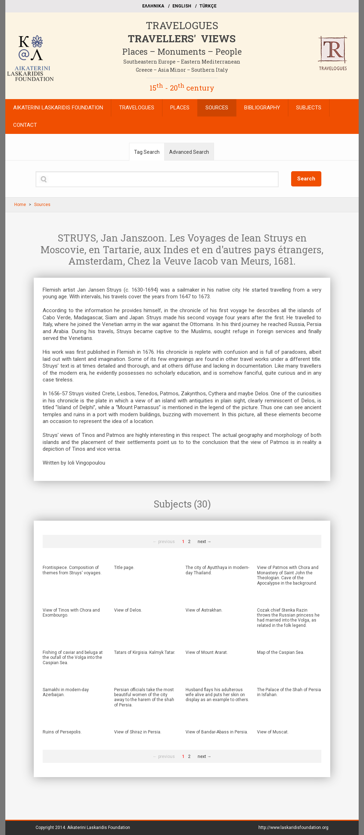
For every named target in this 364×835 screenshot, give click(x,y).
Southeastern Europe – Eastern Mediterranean (181, 61)
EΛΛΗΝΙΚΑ (153, 6)
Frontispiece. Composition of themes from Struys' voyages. (72, 570)
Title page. (124, 567)
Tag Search (147, 152)
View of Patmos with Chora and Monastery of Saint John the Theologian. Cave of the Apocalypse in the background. (287, 575)
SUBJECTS (308, 107)
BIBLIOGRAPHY (262, 107)
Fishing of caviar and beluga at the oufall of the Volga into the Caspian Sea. (73, 657)
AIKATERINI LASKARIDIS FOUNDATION (58, 107)
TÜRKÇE (207, 6)
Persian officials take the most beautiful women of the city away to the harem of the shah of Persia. (144, 697)
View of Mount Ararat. (207, 652)
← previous (164, 541)
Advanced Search (189, 152)
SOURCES (216, 107)
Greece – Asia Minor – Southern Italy (182, 69)
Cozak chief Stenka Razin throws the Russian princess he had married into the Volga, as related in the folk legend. (288, 618)
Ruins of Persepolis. (62, 732)
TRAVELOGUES (182, 25)
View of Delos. (128, 610)
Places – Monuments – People (182, 51)
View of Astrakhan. (204, 610)
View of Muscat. (273, 732)
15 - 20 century (182, 87)
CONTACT (25, 125)
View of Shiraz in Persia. (137, 732)
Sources (42, 204)
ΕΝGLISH (181, 6)
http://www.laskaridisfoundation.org (293, 827)
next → (205, 541)
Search (306, 178)
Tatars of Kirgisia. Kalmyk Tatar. (144, 652)
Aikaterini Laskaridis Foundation (98, 827)
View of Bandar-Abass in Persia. (217, 732)
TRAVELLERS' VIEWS (182, 38)
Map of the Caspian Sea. (280, 652)
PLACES (179, 107)
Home (20, 204)
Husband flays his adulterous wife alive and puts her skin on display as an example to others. (217, 695)
